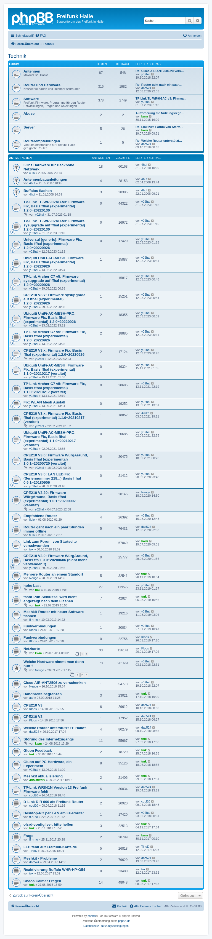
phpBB (92, 915)
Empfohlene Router (40, 516)
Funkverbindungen (39, 626)
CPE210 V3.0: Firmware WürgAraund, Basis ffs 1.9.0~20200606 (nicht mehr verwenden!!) (55, 560)
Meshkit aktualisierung (43, 776)
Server (29, 127)
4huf (144, 164)
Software (31, 99)
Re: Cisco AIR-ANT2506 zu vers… (160, 71)
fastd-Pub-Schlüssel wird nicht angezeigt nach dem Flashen (50, 599)
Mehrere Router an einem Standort (53, 574)
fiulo (32, 519)
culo (32, 173)
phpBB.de (124, 920)
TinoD (33, 850)
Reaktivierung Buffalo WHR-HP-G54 (54, 870)
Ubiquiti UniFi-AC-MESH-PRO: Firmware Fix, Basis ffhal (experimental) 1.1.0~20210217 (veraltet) (49, 438)
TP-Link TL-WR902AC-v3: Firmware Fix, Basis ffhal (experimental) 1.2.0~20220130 (53, 206)
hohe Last (32, 586)
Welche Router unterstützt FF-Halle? (54, 728)
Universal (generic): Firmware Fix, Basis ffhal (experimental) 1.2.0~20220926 (52, 243)
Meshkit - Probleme (40, 858)
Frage (28, 836)
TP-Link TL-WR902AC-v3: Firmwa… (161, 98)
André (145, 413)
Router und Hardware (41, 85)
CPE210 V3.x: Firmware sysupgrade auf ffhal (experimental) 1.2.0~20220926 (54, 299)
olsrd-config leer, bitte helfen (48, 824)
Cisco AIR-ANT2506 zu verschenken (54, 683)
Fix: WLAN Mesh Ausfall (44, 402)
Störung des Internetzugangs (48, 739)
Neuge (145, 492)
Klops (33, 630)
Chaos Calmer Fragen (42, 881)
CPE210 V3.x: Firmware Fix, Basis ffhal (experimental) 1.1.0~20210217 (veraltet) (53, 417)
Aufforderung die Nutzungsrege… (160, 113)
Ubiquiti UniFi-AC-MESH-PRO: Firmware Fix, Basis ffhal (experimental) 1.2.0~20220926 (49, 317)
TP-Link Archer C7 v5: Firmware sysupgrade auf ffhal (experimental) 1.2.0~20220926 (54, 280)
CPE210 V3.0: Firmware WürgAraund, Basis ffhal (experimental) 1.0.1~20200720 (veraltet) (55, 459)
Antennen (31, 71)
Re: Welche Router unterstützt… (159, 140)
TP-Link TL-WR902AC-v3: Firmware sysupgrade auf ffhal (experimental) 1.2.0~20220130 (54, 225)
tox (31, 549)
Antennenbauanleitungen (45, 179)
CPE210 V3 (33, 705)
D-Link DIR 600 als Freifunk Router (53, 802)
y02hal (145, 74)
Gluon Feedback (37, 750)
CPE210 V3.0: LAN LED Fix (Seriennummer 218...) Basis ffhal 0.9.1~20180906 (52, 478)
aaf (31, 697)
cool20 (33, 795)
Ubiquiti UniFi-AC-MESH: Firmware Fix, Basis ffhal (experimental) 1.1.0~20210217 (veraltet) (53, 369)
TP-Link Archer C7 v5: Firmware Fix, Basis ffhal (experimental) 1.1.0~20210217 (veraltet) (54, 388)
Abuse (29, 113)
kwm (144, 116)
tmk (144, 574)
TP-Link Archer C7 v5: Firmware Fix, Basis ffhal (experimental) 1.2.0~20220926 (54, 336)
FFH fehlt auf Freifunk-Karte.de (50, 847)
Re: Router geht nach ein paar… (159, 84)
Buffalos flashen (37, 191)
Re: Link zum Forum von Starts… (160, 127)
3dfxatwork (37, 780)
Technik (17, 56)
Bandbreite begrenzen (42, 694)
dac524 (146, 88)
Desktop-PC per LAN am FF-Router (53, 813)
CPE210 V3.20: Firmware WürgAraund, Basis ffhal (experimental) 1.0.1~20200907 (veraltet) (49, 499)
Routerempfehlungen (41, 141)
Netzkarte (31, 649)
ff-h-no (33, 619)
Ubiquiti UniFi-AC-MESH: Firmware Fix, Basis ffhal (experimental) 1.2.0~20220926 (53, 262)
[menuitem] (40, 35)
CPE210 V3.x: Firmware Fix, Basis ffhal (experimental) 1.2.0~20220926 (53, 352)
